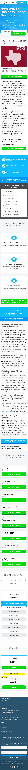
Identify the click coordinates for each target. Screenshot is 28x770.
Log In (11, 2)
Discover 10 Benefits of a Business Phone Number (14, 301)
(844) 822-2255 (21, 181)
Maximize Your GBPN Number (9, 719)
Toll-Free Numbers (6, 703)
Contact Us (4, 727)
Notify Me (14, 757)
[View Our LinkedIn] (14, 767)
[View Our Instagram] (12, 767)
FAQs (2, 729)
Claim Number (14, 474)
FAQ (17, 448)
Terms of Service (5, 763)
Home (2, 38)
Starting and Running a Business (10, 710)
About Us (3, 725)
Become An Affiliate (6, 732)
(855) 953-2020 (16, 314)
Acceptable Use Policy (21, 763)
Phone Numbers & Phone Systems (10, 717)
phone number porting (7, 412)
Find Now (18, 34)
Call (14, 314)
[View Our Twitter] (17, 767)
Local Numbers (5, 700)
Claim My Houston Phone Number (14, 441)
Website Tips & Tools (7, 713)
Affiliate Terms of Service (14, 765)
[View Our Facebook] (10, 767)
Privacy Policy (12, 763)
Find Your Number (8, 31)
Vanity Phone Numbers (7, 705)
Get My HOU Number (14, 77)
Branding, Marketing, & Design (10, 715)
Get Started (20, 2)
